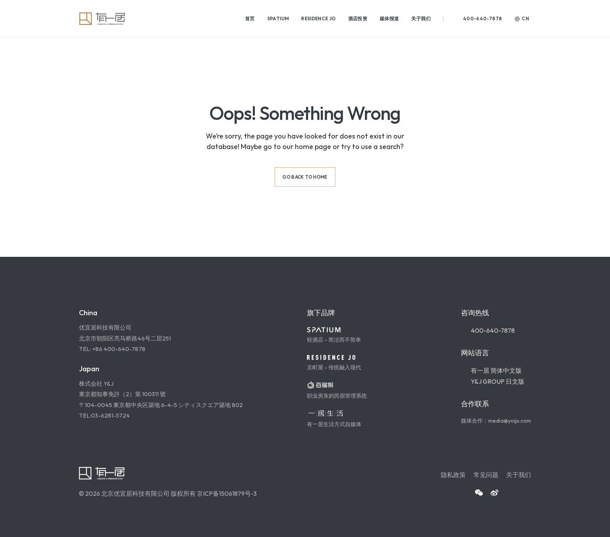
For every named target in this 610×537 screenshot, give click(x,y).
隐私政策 (453, 475)
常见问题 (485, 475)
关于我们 (518, 475)
